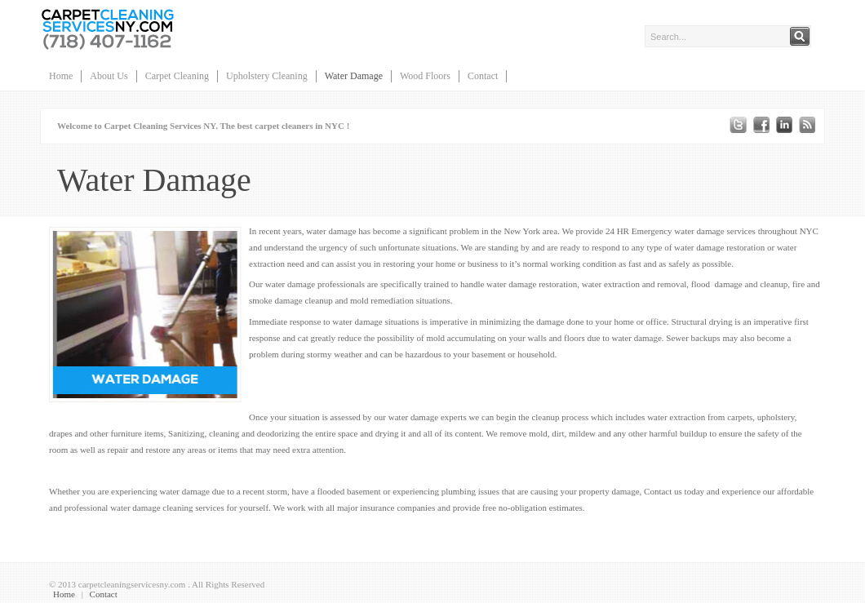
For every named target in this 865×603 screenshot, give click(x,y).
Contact (483, 76)
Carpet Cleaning (177, 76)
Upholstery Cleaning (267, 76)
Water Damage (354, 76)
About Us (108, 76)
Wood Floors (425, 76)
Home (61, 76)
